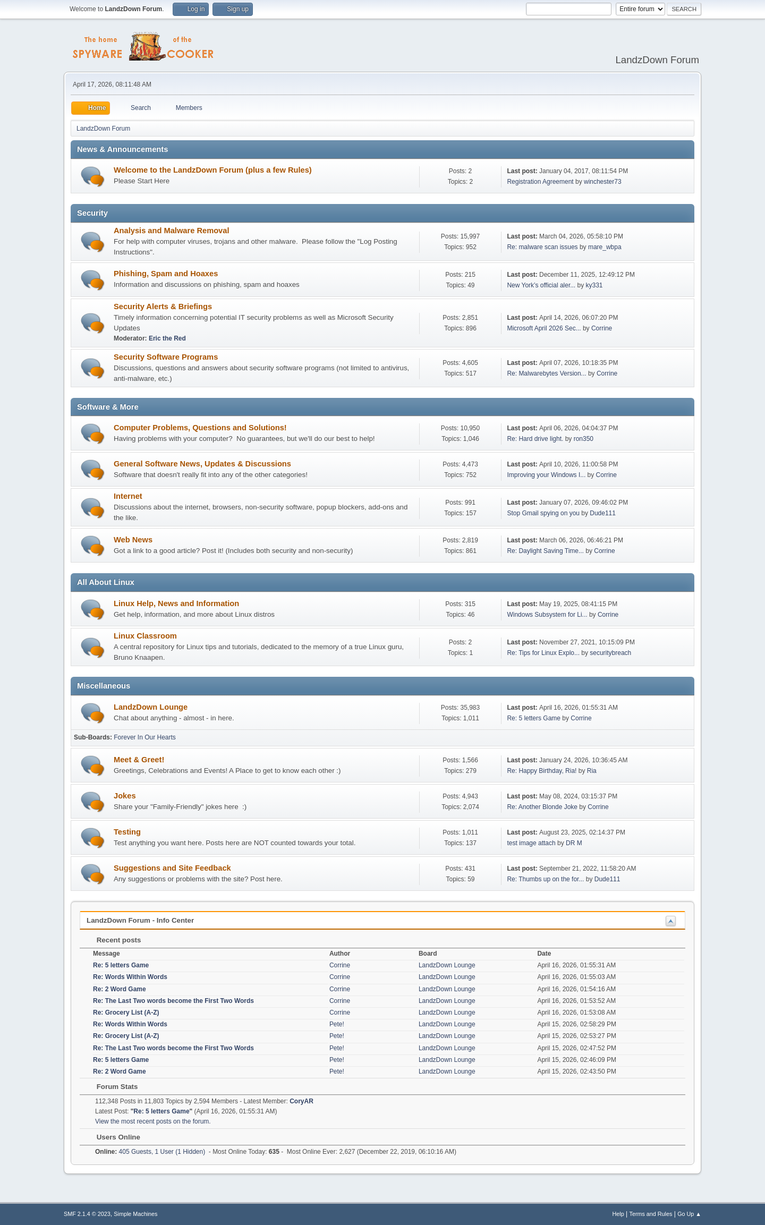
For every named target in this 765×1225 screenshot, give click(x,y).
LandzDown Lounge (151, 707)
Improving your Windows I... (546, 475)
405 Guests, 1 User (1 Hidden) (150, 1151)
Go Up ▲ (689, 1214)
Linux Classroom (145, 636)
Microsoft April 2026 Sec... (544, 328)
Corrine (601, 328)
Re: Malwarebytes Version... (546, 373)
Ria (592, 771)
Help (618, 1214)
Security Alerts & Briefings (163, 306)
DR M (574, 843)
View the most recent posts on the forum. (153, 1121)
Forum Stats (112, 1087)
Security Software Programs (166, 357)
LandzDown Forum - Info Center (140, 920)
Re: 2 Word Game (119, 989)
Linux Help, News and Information (176, 603)
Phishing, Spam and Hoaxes (166, 273)
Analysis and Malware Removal (172, 230)
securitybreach (610, 653)
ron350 (583, 439)
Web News (133, 539)
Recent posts (113, 940)
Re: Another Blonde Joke (542, 807)
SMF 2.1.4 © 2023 (87, 1214)
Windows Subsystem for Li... (547, 614)
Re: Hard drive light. (535, 439)
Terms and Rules (651, 1214)
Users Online (113, 1137)
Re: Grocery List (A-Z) (126, 1012)
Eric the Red (167, 338)
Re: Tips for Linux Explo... (543, 653)
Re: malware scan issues (542, 247)
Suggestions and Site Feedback (172, 868)
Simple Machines (135, 1214)
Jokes (125, 796)
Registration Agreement (540, 181)
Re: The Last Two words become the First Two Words (173, 1001)
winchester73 (603, 181)
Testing (127, 832)
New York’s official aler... (541, 285)
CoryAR (301, 1101)
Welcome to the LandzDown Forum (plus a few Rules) (213, 170)
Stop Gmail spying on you (543, 513)
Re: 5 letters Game (533, 718)
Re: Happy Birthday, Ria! (541, 771)
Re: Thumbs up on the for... (545, 879)
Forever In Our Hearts (145, 737)
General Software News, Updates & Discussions (202, 464)
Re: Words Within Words (130, 977)
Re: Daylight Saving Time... (545, 551)
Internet (128, 496)
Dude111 (603, 513)
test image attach (531, 843)
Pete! (336, 1024)
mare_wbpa (605, 247)
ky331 (594, 285)
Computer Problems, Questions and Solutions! (200, 427)
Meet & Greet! (139, 759)
